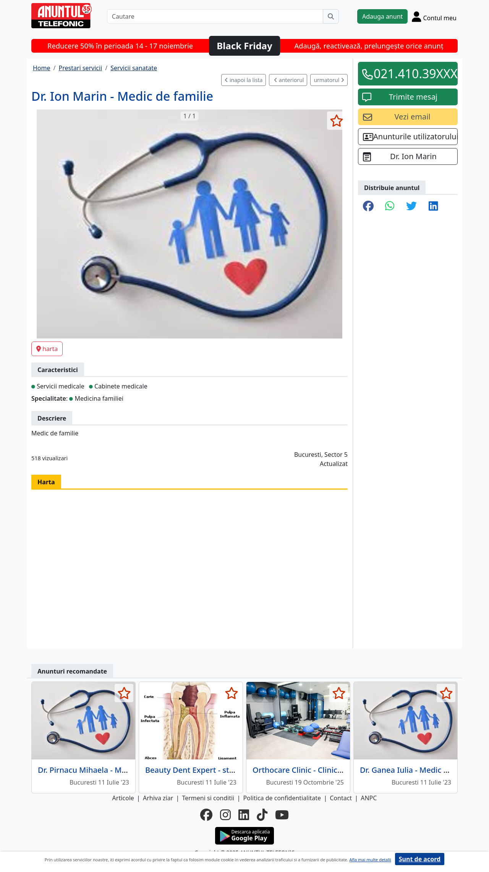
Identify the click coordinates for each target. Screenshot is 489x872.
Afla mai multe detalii (370, 859)
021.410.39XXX (413, 73)
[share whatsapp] (390, 206)
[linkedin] (243, 815)
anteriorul (289, 80)
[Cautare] (215, 16)
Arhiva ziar (158, 798)
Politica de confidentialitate (282, 798)
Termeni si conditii (208, 798)
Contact (341, 798)
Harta (46, 482)
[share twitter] (411, 206)
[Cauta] (331, 16)
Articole (123, 798)
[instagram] (225, 815)
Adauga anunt (382, 16)
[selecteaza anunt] (336, 120)
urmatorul (329, 80)
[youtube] (282, 815)
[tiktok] (262, 815)
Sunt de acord (419, 859)
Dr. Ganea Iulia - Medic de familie (419, 770)
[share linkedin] (433, 206)
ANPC (369, 798)
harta (47, 349)
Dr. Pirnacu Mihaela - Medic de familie (106, 770)
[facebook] (206, 815)
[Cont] (434, 16)
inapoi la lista (243, 80)
